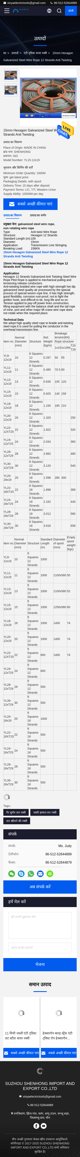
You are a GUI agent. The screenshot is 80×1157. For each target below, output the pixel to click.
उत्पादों (14, 53)
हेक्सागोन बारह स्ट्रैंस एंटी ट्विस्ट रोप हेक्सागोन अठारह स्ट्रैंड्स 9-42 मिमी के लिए (58, 1036)
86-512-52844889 (63, 3)
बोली (71, 10)
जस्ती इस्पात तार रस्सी (45, 812)
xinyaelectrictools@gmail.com (24, 3)
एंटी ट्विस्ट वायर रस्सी (35, 53)
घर (4, 53)
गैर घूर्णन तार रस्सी (16, 812)
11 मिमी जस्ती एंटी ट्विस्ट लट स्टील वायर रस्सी (20, 1036)
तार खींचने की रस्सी (16, 821)
